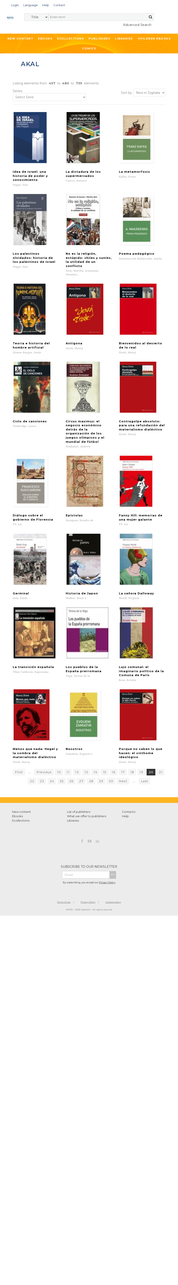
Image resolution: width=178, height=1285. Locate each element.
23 (42, 752)
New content (21, 783)
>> (113, 846)
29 (101, 752)
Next (123, 752)
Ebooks (45, 38)
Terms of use (64, 873)
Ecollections (70, 38)
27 (81, 752)
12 (77, 743)
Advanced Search (137, 25)
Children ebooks (154, 38)
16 (113, 743)
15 (104, 743)
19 (141, 743)
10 (59, 743)
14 (95, 743)
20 (151, 743)
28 (91, 752)
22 (32, 752)
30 (111, 752)
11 (68, 743)
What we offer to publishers (86, 787)
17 (123, 743)
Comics (89, 48)
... (30, 743)
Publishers (99, 38)
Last (144, 752)
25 (62, 752)
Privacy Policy (107, 853)
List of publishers (78, 783)
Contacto (129, 783)
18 (132, 743)
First (19, 743)
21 (160, 743)
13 (86, 743)
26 (71, 752)
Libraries (124, 38)
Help (125, 787)
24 (52, 752)
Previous (43, 743)
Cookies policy (113, 873)
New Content (20, 38)
